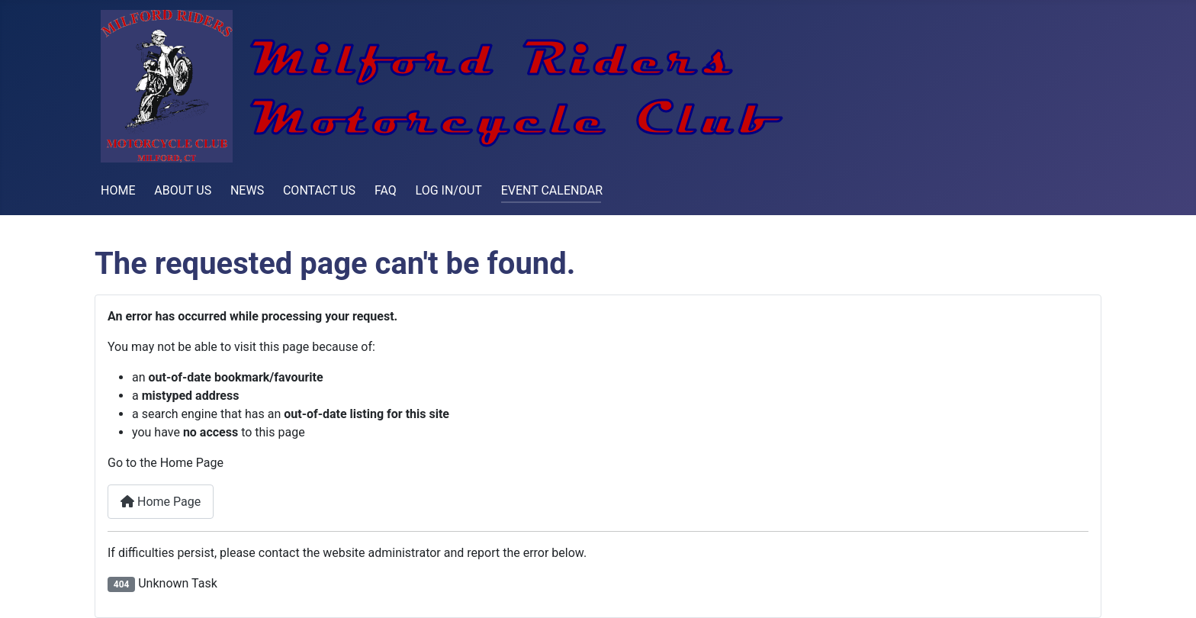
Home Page (161, 501)
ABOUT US (182, 190)
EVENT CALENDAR (552, 190)
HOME (118, 190)
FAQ (386, 190)
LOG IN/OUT (449, 190)
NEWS (247, 190)
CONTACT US (319, 190)
